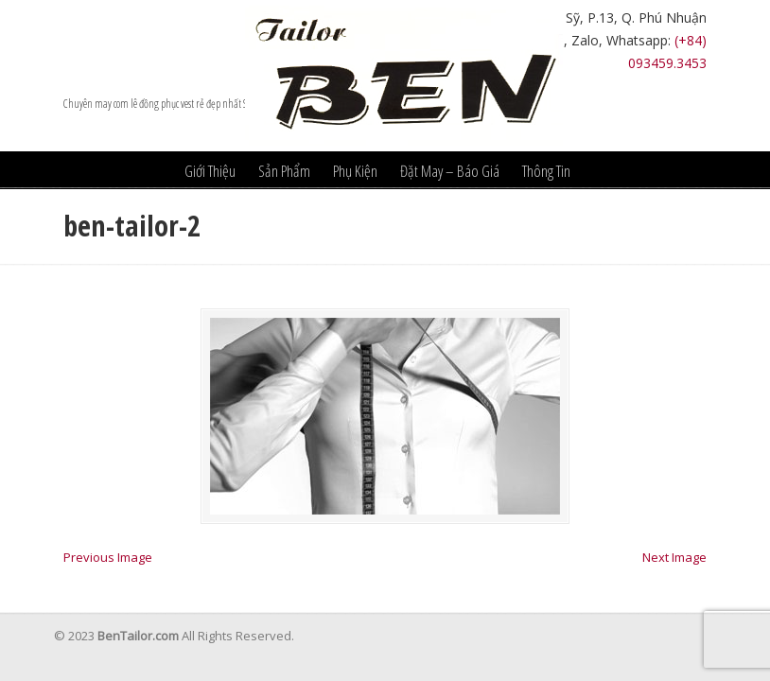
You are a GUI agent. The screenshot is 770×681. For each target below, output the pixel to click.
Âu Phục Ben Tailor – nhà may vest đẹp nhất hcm (404, 76)
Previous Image (107, 557)
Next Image (674, 557)
